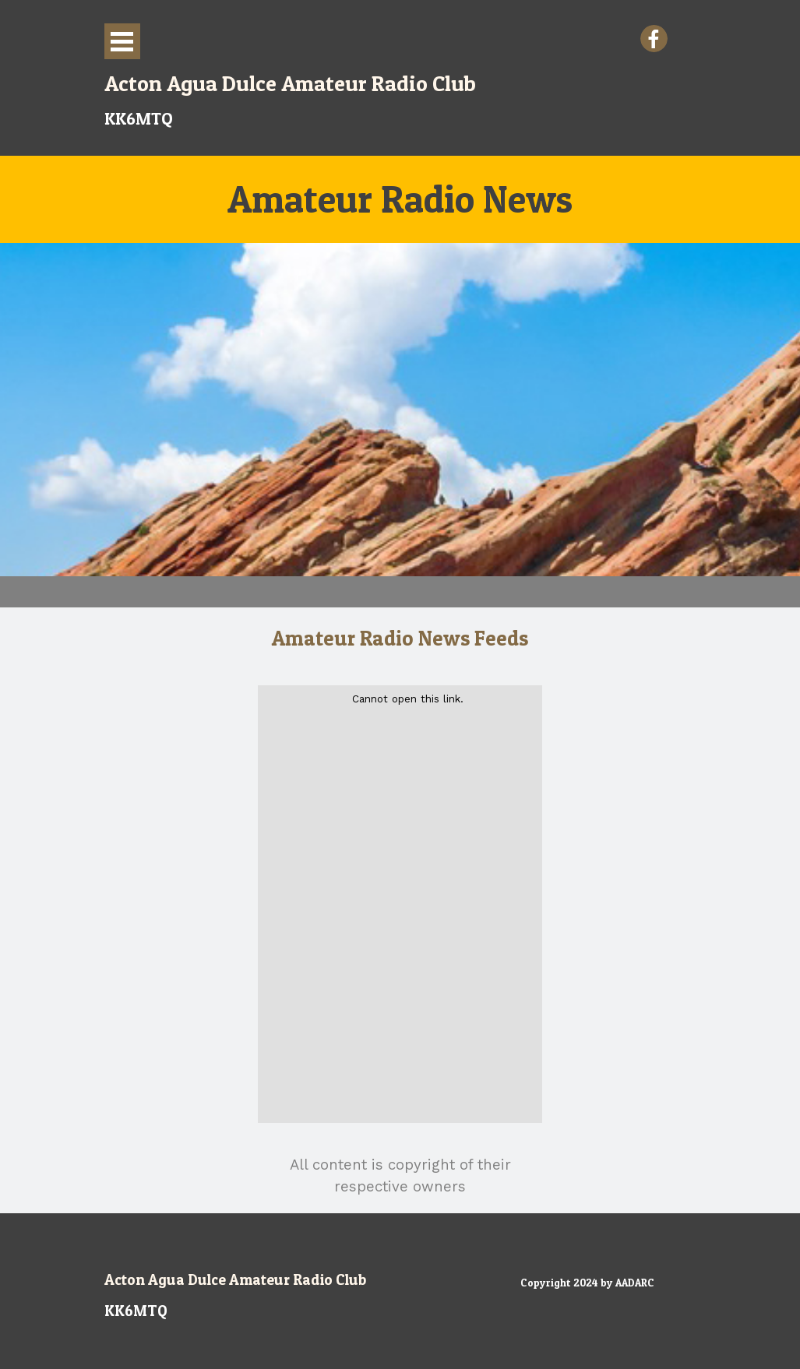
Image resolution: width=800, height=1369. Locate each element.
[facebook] (654, 38)
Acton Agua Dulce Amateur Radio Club (235, 1279)
